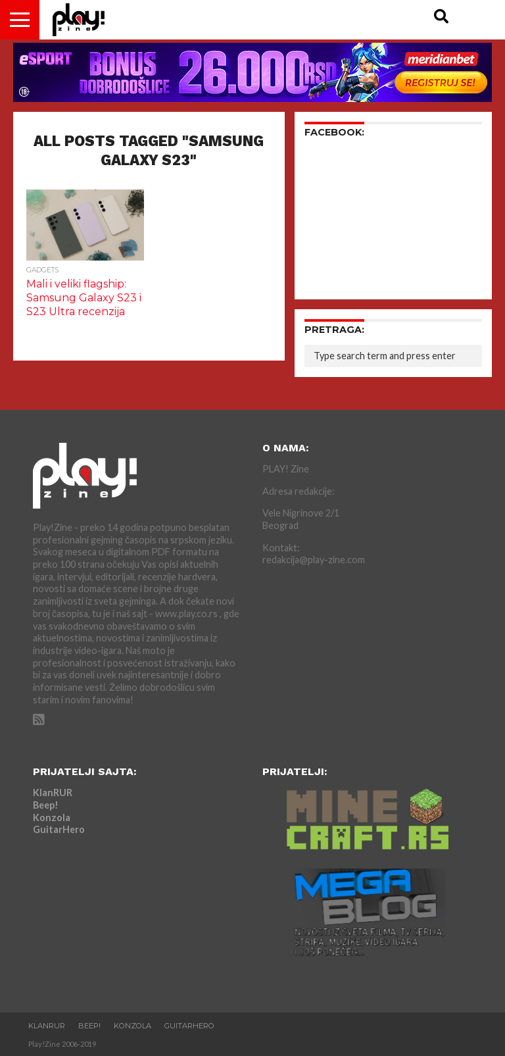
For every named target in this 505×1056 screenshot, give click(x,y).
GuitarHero (59, 829)
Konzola (51, 817)
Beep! (46, 805)
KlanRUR (52, 792)
